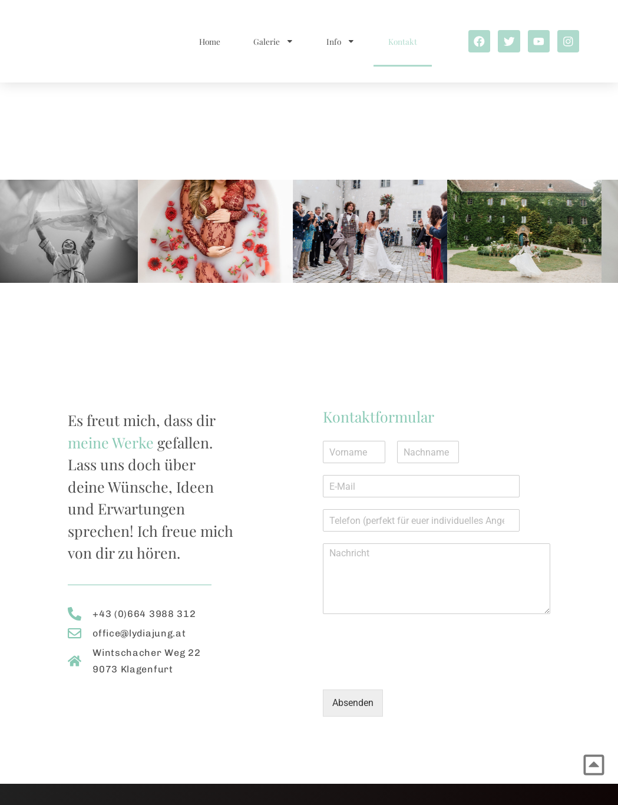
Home (206, 41)
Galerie (270, 41)
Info (337, 41)
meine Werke (111, 442)
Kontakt (399, 41)
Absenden (353, 702)
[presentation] (412, 670)
